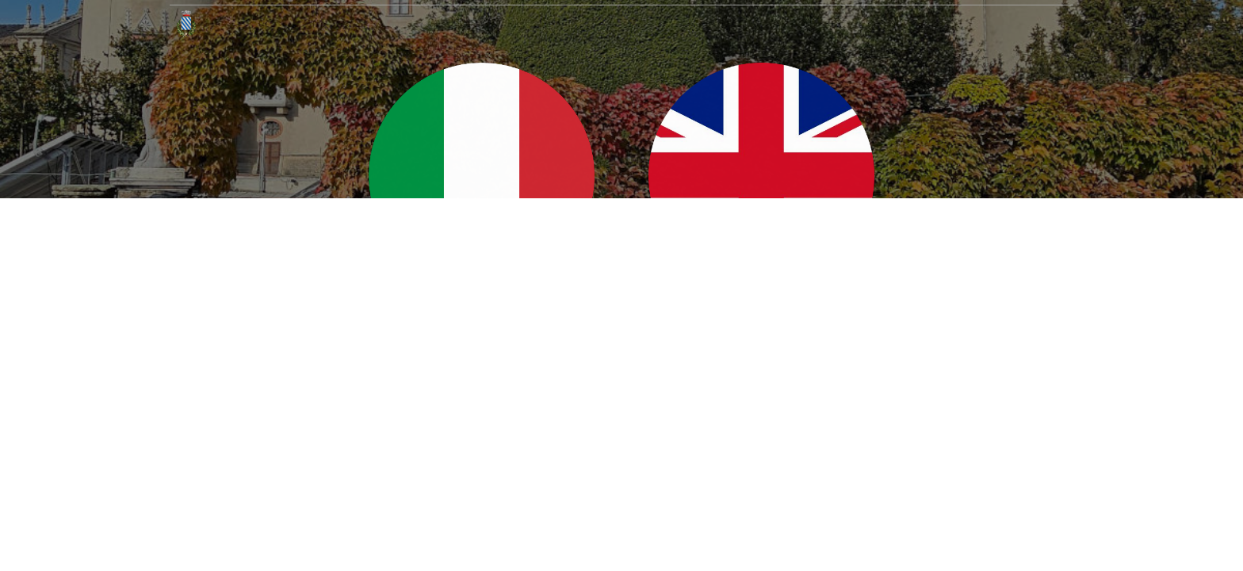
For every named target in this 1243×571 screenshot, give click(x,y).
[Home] (186, 24)
